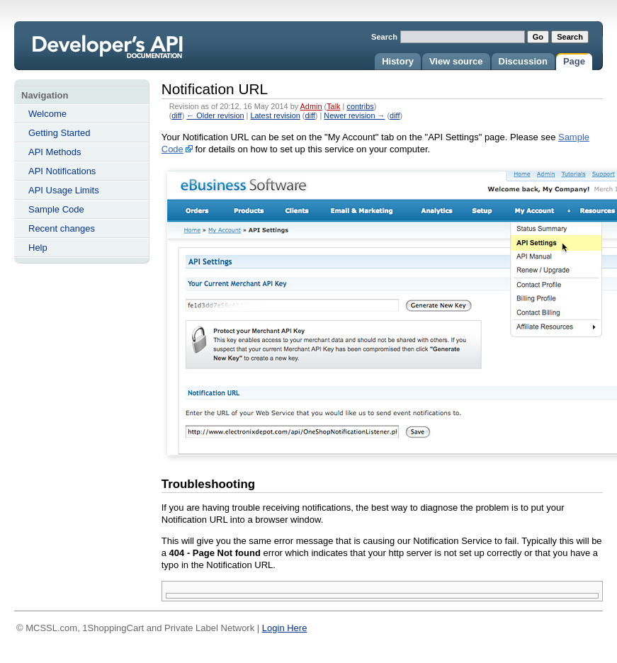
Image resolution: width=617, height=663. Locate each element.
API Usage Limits (63, 190)
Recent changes (61, 228)
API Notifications (62, 171)
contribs (359, 106)
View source (456, 61)
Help (37, 247)
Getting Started (59, 133)
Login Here (284, 628)
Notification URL (126, 54)
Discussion (523, 61)
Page (574, 61)
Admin (311, 106)
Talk (333, 106)
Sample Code (56, 209)
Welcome (47, 113)
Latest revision (275, 115)
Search (384, 37)
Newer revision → (354, 115)
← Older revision (215, 115)
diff (176, 115)
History (398, 61)
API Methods (54, 152)
